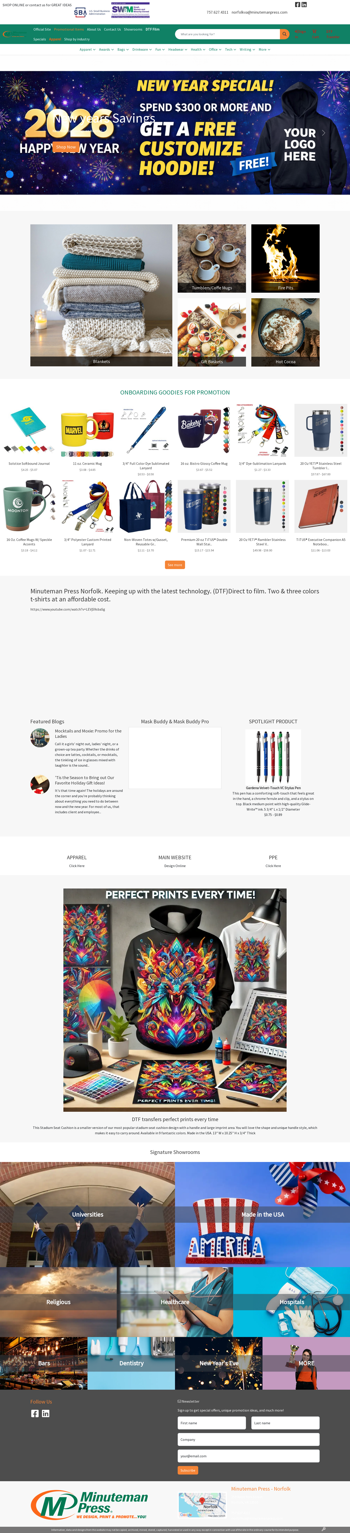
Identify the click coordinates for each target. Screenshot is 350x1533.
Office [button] (213, 49)
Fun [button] (158, 49)
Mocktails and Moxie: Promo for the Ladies (88, 733)
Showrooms (133, 29)
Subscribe (188, 1470)
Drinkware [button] (140, 49)
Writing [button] (245, 49)
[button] (26, 133)
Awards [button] (104, 49)
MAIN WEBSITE (175, 857)
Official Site (42, 29)
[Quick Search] (227, 34)
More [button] (263, 49)
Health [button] (196, 49)
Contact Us (112, 29)
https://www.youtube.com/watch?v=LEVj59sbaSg (67, 609)
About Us (94, 29)
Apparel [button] (86, 49)
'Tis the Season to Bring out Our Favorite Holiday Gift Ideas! (84, 780)
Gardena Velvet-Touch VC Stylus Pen (273, 788)
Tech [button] (228, 49)
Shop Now (66, 147)
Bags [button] (121, 49)
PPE (273, 857)
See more (175, 565)
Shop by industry (77, 39)
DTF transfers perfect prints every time (175, 1119)
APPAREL (77, 857)
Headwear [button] (175, 49)
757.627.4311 (218, 12)
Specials (39, 39)
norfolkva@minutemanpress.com (260, 12)
